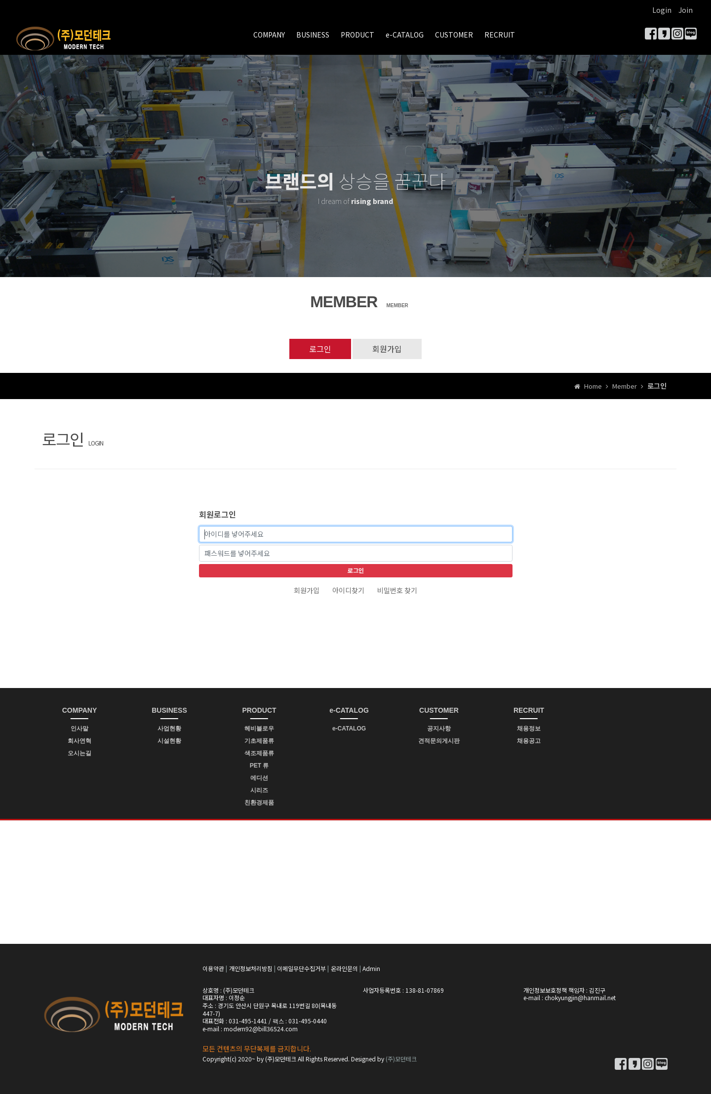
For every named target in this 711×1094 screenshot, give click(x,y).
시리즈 (259, 790)
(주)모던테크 (401, 1058)
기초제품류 (259, 740)
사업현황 (169, 728)
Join (685, 10)
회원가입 (387, 349)
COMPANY (269, 35)
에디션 (259, 777)
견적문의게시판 (439, 740)
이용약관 (213, 968)
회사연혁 (79, 740)
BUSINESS (312, 35)
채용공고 (529, 740)
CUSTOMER (454, 35)
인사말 (79, 728)
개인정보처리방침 (251, 968)
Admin (371, 968)
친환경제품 (259, 802)
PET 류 (259, 765)
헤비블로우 (259, 728)
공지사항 (439, 728)
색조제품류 (259, 753)
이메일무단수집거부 (301, 968)
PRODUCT (357, 35)
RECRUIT (499, 35)
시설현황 (169, 740)
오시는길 (79, 753)
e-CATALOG (405, 35)
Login (662, 10)
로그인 (320, 349)
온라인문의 (344, 968)
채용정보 (529, 728)
